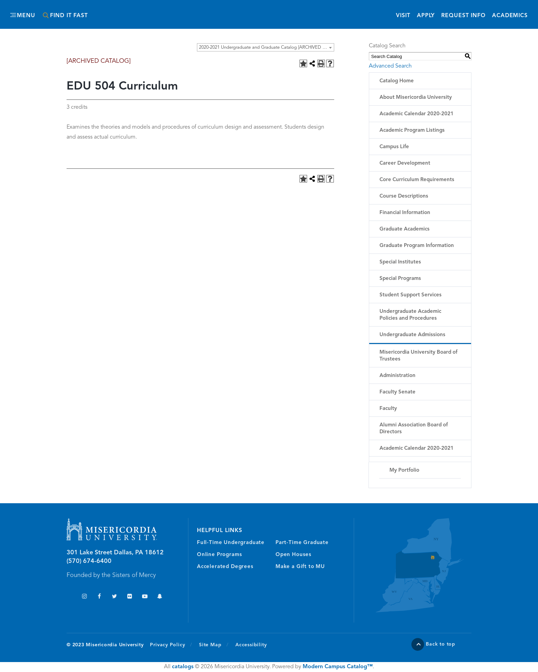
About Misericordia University (415, 97)
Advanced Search (390, 66)
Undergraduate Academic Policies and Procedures (410, 315)
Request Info (463, 15)
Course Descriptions (403, 196)
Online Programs (219, 554)
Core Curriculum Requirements (416, 179)
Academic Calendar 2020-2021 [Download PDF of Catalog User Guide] (416, 448)
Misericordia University (238, 11)
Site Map (210, 644)
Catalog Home (396, 81)
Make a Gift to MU (300, 566)
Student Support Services (410, 295)
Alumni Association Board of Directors (413, 429)
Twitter (114, 597)
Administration (397, 375)
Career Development (404, 163)
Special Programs (400, 278)
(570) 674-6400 (89, 561)
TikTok (69, 597)
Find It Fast (69, 16)
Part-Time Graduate (302, 542)
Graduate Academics (404, 229)
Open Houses (294, 554)
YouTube (145, 597)
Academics (510, 16)
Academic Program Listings (412, 130)
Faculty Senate (397, 392)
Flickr (130, 597)
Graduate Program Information (416, 245)
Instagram (84, 597)
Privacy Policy (171, 644)
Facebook (99, 597)
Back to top (440, 644)
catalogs (183, 667)
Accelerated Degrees (225, 566)
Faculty (388, 408)
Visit (403, 16)
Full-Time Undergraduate (231, 542)
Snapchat (160, 597)
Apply (426, 16)
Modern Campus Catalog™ (338, 667)
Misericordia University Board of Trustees (418, 356)
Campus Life (394, 147)
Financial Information (404, 212)
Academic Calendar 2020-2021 (416, 114)
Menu (26, 16)
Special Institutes (400, 262)
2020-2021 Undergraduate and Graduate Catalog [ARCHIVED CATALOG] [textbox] (266, 47)
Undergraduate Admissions (412, 335)
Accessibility (251, 644)
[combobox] (265, 47)
